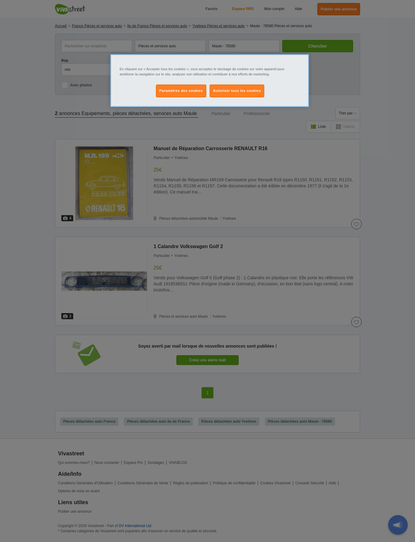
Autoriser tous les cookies (237, 90)
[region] (209, 80)
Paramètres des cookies (181, 90)
